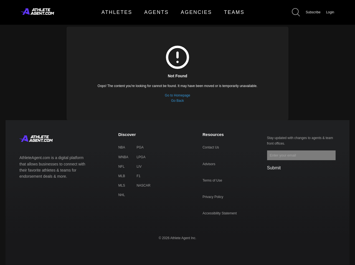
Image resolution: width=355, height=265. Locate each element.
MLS (121, 185)
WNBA (123, 157)
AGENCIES (196, 12)
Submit (274, 167)
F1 (138, 176)
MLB (121, 176)
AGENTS (156, 12)
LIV (138, 167)
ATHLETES (117, 12)
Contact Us (210, 147)
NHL (121, 195)
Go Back (177, 101)
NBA (121, 147)
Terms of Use (212, 180)
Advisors (208, 164)
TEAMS (234, 12)
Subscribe (313, 12)
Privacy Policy (212, 197)
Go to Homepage (177, 95)
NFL (121, 167)
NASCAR (143, 185)
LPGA (140, 157)
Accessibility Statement (219, 213)
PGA (139, 147)
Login (330, 12)
